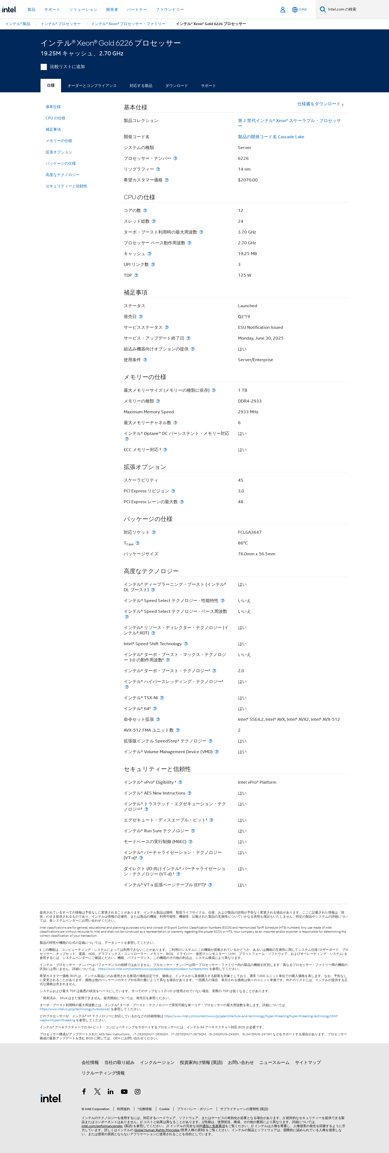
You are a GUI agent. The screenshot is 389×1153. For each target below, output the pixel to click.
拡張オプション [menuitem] (59, 152)
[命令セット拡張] (158, 719)
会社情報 (90, 1062)
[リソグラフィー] (158, 169)
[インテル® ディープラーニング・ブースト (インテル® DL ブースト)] (153, 589)
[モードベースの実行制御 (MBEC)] (190, 841)
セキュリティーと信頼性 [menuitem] (66, 186)
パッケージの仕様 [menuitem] (61, 163)
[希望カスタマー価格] (167, 180)
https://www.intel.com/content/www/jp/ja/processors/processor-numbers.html (153, 969)
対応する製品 (141, 85)
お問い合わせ (241, 1062)
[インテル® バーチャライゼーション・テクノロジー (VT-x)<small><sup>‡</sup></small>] (141, 858)
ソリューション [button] (83, 9)
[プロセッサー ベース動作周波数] (189, 243)
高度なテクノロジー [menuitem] (63, 174)
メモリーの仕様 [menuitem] (59, 140)
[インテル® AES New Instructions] (189, 793)
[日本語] (299, 9)
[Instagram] (137, 1092)
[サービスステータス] (167, 327)
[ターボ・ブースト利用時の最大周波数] (201, 232)
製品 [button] (32, 9)
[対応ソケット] (154, 532)
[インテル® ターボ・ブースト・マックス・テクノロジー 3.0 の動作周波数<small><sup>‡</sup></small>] (168, 660)
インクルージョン (157, 1062)
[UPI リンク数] (153, 264)
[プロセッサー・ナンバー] (175, 158)
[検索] (323, 9)
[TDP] (136, 275)
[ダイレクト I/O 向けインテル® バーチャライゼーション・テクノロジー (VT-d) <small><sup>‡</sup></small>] (178, 874)
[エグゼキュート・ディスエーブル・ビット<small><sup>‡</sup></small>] (211, 820)
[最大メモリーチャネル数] (175, 422)
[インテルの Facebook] (84, 1092)
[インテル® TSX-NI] (162, 697)
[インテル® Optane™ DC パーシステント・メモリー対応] (127, 439)
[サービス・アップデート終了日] (188, 338)
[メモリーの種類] (158, 401)
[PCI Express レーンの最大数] (182, 501)
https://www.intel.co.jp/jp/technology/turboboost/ (75, 1009)
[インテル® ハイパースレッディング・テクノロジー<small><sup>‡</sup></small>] (127, 687)
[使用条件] (145, 359)
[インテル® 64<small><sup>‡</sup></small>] (155, 708)
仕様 (51, 85)
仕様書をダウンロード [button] (320, 104)
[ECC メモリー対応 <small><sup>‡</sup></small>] (165, 449)
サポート (208, 85)
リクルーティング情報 (103, 1073)
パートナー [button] (137, 9)
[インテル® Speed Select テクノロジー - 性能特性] (223, 600)
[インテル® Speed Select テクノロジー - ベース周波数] (127, 616)
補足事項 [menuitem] (53, 129)
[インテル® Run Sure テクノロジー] (193, 831)
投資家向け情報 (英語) (201, 1062)
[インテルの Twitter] (97, 1092)
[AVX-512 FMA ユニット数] (178, 730)
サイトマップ (308, 1062)
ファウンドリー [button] (170, 9)
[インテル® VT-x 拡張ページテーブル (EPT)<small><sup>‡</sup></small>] (210, 884)
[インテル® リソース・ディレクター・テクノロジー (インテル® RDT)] (153, 633)
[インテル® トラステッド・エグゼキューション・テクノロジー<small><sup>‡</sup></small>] (146, 809)
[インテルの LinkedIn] (110, 1092)
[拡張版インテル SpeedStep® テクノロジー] (210, 741)
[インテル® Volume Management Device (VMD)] (217, 751)
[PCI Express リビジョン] (173, 491)
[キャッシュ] (149, 253)
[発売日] (141, 316)
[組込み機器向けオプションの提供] (193, 349)
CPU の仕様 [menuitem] (55, 118)
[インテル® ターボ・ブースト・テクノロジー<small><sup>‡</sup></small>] (214, 670)
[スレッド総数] (154, 221)
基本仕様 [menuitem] (53, 106)
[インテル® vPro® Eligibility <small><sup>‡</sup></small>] (180, 782)
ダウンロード (176, 85)
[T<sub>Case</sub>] (137, 543)
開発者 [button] (112, 9)
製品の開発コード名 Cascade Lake (271, 137)
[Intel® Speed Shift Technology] (186, 643)
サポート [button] (52, 9)
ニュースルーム (274, 1062)
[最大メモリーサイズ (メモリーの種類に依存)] (214, 390)
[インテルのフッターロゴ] (51, 1098)
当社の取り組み (119, 1062)
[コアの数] (145, 210)
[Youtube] (124, 1092)
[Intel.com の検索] (357, 9)
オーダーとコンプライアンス (92, 85)
